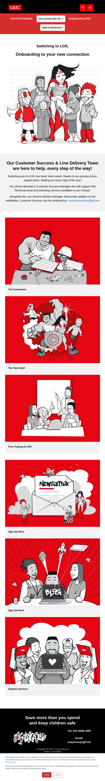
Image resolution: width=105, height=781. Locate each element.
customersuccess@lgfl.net (83, 200)
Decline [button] (58, 775)
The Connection (17, 289)
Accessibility (56, 752)
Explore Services (18, 689)
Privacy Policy (10, 762)
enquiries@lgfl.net (79, 742)
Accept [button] (46, 775)
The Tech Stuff (16, 368)
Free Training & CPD (20, 446)
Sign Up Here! (16, 531)
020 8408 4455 (82, 730)
